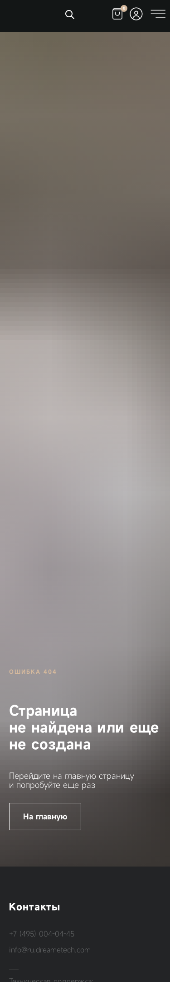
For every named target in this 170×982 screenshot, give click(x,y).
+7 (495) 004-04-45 (41, 934)
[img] (32, 14)
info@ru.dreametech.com (50, 950)
